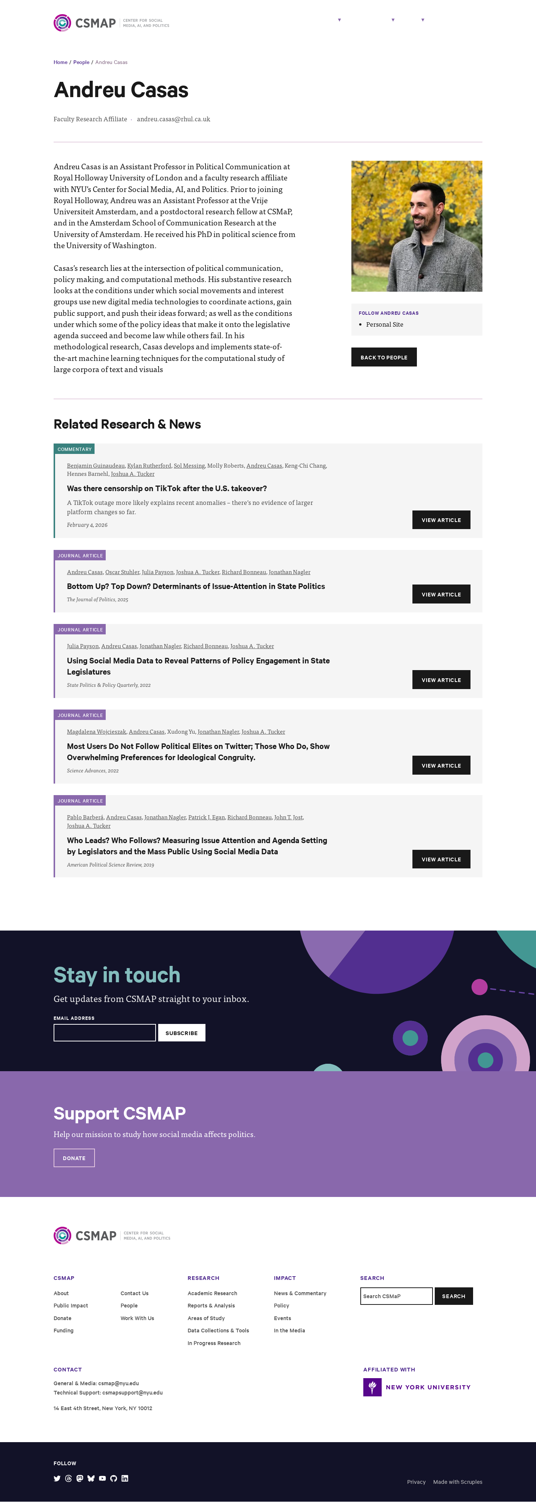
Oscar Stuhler (122, 577)
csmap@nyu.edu (118, 1389)
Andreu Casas (111, 67)
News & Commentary (300, 1299)
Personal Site (384, 330)
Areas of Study (206, 1324)
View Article (441, 525)
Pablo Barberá (85, 823)
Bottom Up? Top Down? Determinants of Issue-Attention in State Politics (196, 591)
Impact (358, 25)
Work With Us (458, 25)
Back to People (384, 363)
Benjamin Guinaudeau (96, 471)
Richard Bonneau (244, 577)
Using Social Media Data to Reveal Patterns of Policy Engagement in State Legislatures (198, 672)
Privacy (416, 1487)
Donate (74, 1164)
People (322, 25)
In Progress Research (214, 1348)
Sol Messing (189, 471)
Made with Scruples (457, 1487)
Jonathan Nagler (289, 577)
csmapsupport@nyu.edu (132, 1398)
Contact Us (135, 1299)
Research (277, 25)
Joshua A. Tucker (132, 479)
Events (282, 1324)
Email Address (74, 1024)
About (401, 25)
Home (60, 67)
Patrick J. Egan (206, 823)
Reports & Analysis (211, 1311)
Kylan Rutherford (149, 471)
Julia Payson (157, 577)
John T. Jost (288, 823)
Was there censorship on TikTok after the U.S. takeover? (167, 494)
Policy (281, 1311)
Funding (64, 1336)
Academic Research (212, 1299)
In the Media (289, 1336)
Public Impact (71, 1311)
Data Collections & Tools (218, 1336)
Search (454, 1302)
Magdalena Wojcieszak (96, 737)
